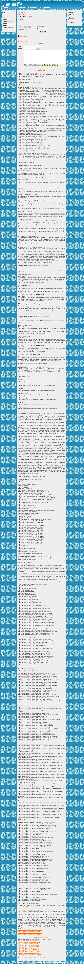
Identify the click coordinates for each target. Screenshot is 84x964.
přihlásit (73, 2)
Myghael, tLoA (27, 26)
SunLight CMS (57, 962)
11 (36, 70)
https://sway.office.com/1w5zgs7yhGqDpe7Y (29, 950)
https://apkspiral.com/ (23, 911)
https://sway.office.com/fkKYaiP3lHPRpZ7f (28, 953)
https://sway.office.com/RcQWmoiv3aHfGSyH (29, 943)
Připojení (5, 19)
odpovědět (40, 73)
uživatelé (79, 2)
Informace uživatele (8, 27)
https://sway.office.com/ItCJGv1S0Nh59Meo (29, 951)
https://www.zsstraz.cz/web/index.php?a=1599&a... (30, 954)
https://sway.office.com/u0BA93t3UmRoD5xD (29, 942)
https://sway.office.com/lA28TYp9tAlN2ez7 (28, 948)
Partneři (5, 23)
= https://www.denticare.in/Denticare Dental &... (29, 243)
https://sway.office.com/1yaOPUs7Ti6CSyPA (29, 940)
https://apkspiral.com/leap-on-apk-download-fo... (30, 933)
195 (44, 70)
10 (34, 70)
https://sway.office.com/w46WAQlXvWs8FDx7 (40, 939)
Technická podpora (8, 21)
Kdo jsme (5, 17)
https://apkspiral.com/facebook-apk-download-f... (30, 930)
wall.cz (51, 962)
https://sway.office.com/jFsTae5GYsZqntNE (28, 945)
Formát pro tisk (22, 36)
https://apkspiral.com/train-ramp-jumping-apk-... (29, 931)
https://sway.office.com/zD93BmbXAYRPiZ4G (29, 947)
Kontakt (5, 25)
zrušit (41, 43)
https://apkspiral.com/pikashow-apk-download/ (29, 934)
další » (40, 70)
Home (4, 15)
